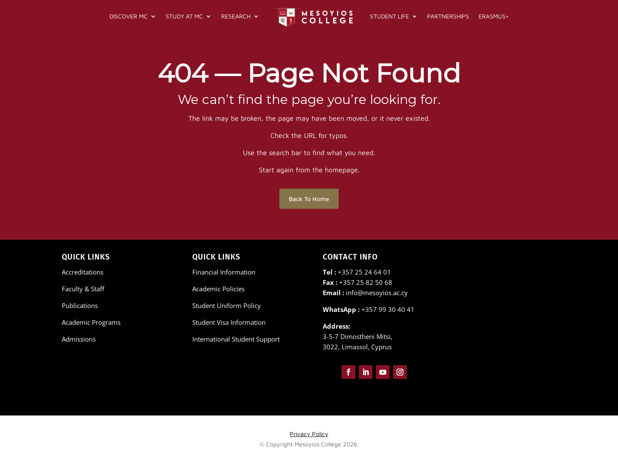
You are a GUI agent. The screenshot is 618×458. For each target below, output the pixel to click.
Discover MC (128, 16)
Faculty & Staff (83, 288)
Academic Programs (91, 322)
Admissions (79, 339)
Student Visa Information (229, 322)
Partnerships (448, 16)
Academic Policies (218, 288)
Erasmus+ (494, 16)
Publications (80, 305)
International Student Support (236, 339)
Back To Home (309, 198)
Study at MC (184, 16)
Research (236, 16)
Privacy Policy (309, 433)
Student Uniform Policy (226, 305)
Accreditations (82, 272)
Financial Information (223, 272)
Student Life (389, 16)
